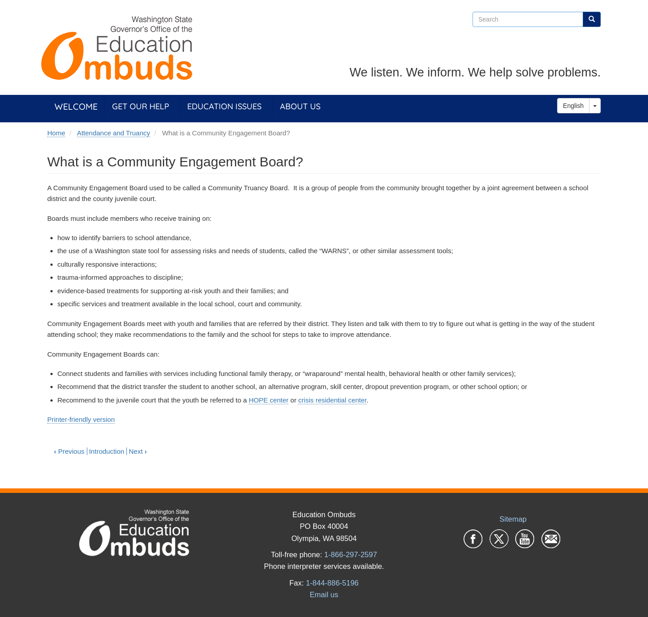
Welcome (76, 106)
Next (138, 451)
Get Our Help (140, 106)
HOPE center (268, 400)
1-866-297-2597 (350, 554)
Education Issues (224, 106)
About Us (300, 106)
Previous (69, 451)
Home (56, 133)
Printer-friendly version (81, 419)
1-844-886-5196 (332, 583)
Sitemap (513, 519)
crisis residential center (332, 400)
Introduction (106, 451)
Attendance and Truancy (113, 133)
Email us (324, 594)
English (573, 105)
